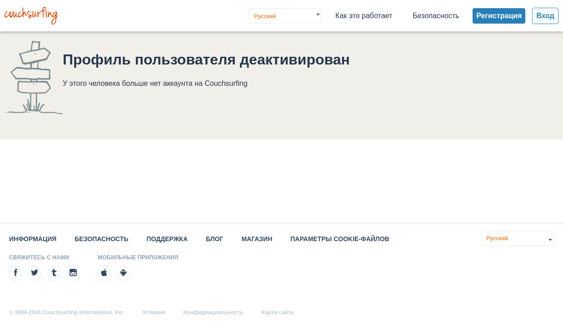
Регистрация (499, 16)
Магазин (256, 239)
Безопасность (436, 16)
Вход (545, 16)
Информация (32, 239)
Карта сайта (278, 312)
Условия (154, 312)
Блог (214, 239)
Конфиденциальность (214, 312)
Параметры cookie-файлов (339, 239)
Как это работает (363, 16)
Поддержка (167, 239)
